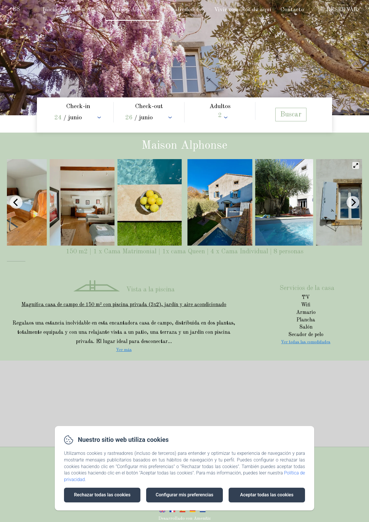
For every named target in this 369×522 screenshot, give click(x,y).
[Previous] (16, 202)
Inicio (50, 10)
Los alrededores (184, 10)
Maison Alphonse (133, 10)
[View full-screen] (355, 165)
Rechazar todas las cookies (102, 494)
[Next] (353, 202)
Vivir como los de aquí (242, 10)
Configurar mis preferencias (184, 494)
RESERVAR (342, 10)
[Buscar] (290, 114)
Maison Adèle (83, 10)
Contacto (292, 10)
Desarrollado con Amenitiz (184, 519)
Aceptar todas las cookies (266, 494)
